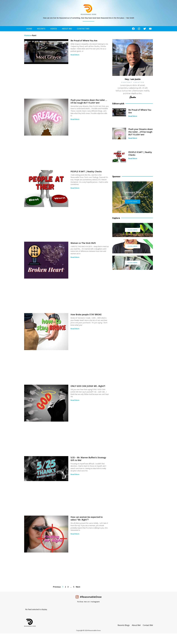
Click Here (132, 202)
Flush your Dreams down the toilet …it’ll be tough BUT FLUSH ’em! (89, 102)
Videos (53, 29)
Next (78, 587)
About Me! (67, 29)
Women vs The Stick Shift (83, 243)
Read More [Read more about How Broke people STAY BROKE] (75, 329)
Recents (41, 29)
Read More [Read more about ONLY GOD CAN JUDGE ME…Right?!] (75, 400)
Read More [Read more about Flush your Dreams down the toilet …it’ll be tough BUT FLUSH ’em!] (75, 120)
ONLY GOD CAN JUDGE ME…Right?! (88, 386)
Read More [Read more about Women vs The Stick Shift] (75, 257)
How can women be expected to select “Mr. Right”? (87, 518)
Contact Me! (83, 29)
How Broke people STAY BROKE (86, 315)
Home (29, 29)
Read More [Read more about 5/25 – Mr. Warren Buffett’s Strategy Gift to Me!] (75, 475)
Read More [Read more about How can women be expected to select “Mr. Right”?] (75, 534)
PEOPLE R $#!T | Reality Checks (86, 172)
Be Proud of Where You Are (84, 41)
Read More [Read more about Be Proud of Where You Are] (75, 55)
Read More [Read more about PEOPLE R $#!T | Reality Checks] (75, 188)
